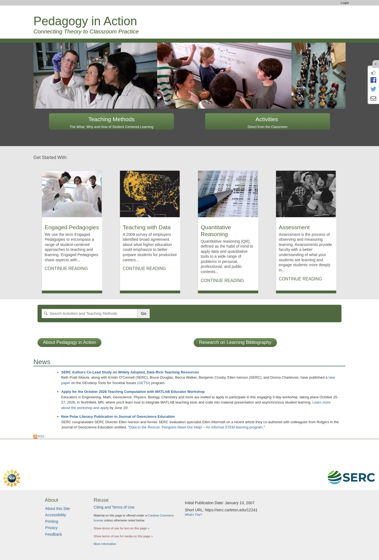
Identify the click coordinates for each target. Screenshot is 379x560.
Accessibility (55, 515)
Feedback (53, 534)
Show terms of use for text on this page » (121, 528)
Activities (268, 122)
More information (105, 544)
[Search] (89, 313)
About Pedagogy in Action (69, 342)
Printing (51, 521)
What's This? (193, 514)
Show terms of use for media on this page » (123, 536)
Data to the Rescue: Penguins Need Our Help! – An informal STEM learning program (196, 427)
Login (345, 2)
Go (143, 313)
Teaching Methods (111, 122)
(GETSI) (143, 383)
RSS (38, 436)
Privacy (51, 528)
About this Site (57, 508)
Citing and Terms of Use (114, 507)
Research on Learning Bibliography (235, 342)
